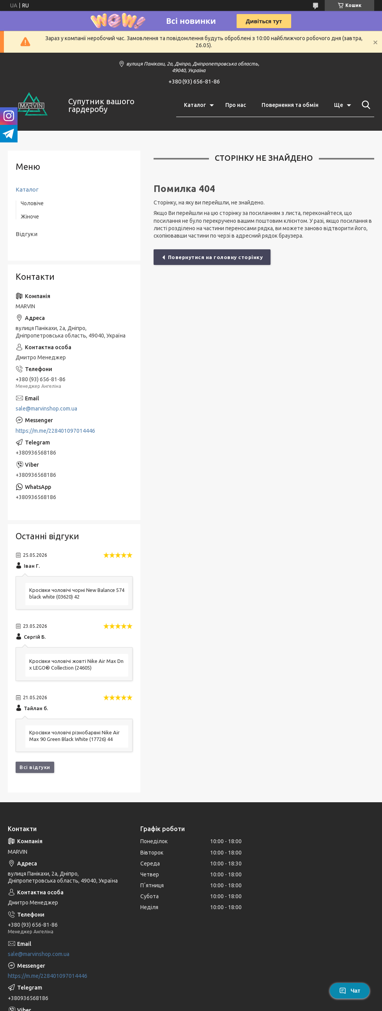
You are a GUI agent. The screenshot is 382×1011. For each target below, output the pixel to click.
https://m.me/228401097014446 (55, 431)
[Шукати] (364, 105)
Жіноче (30, 216)
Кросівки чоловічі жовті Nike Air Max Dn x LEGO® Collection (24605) (76, 664)
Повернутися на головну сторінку (215, 257)
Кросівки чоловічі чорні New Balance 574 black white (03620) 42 (76, 593)
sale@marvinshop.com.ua (46, 408)
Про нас (235, 105)
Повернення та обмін (290, 105)
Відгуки (26, 234)
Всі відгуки (34, 767)
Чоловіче (32, 203)
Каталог (195, 105)
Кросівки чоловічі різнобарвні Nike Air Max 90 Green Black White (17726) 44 (74, 736)
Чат (349, 990)
